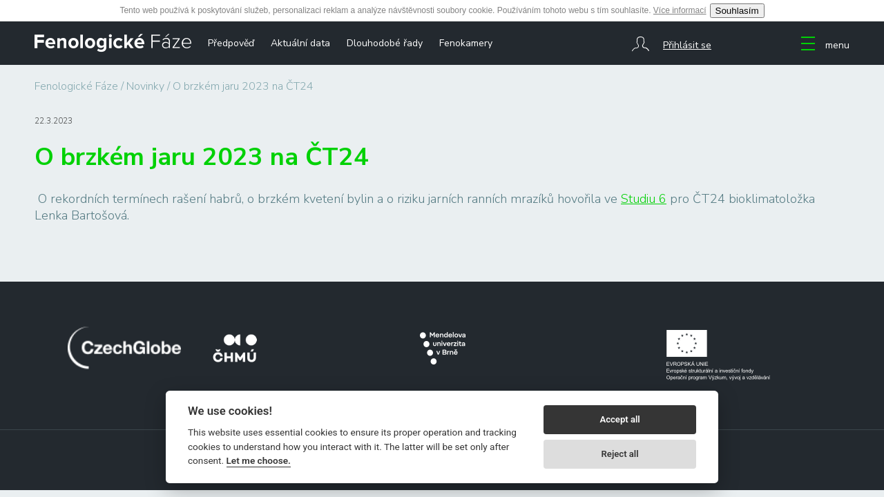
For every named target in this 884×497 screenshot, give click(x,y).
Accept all (619, 419)
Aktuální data (300, 43)
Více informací (680, 10)
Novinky (145, 86)
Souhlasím (737, 11)
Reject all (620, 454)
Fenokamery (465, 43)
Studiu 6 (643, 199)
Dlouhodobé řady (385, 43)
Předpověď (231, 43)
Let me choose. (259, 460)
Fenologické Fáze (76, 86)
